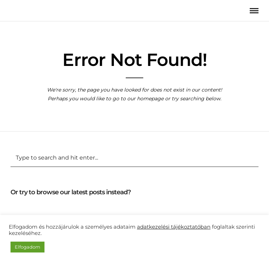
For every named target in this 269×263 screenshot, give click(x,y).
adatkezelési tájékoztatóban (174, 227)
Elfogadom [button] (27, 247)
